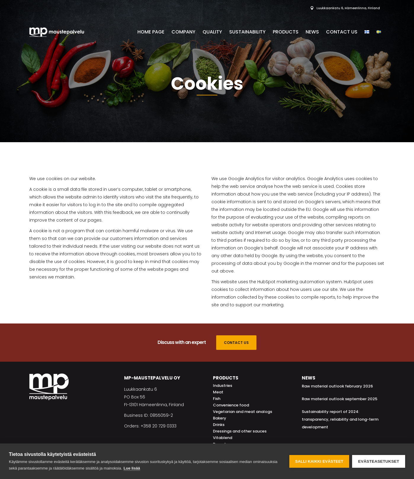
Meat (218, 392)
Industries (222, 385)
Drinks (218, 424)
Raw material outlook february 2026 (337, 386)
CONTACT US (236, 342)
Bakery (219, 418)
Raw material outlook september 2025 (339, 399)
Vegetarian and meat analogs (242, 411)
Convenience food (231, 405)
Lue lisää (131, 468)
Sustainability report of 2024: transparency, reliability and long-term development (340, 419)
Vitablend (222, 437)
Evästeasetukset (378, 461)
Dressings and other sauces (240, 431)
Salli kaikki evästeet (319, 461)
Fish (216, 398)
